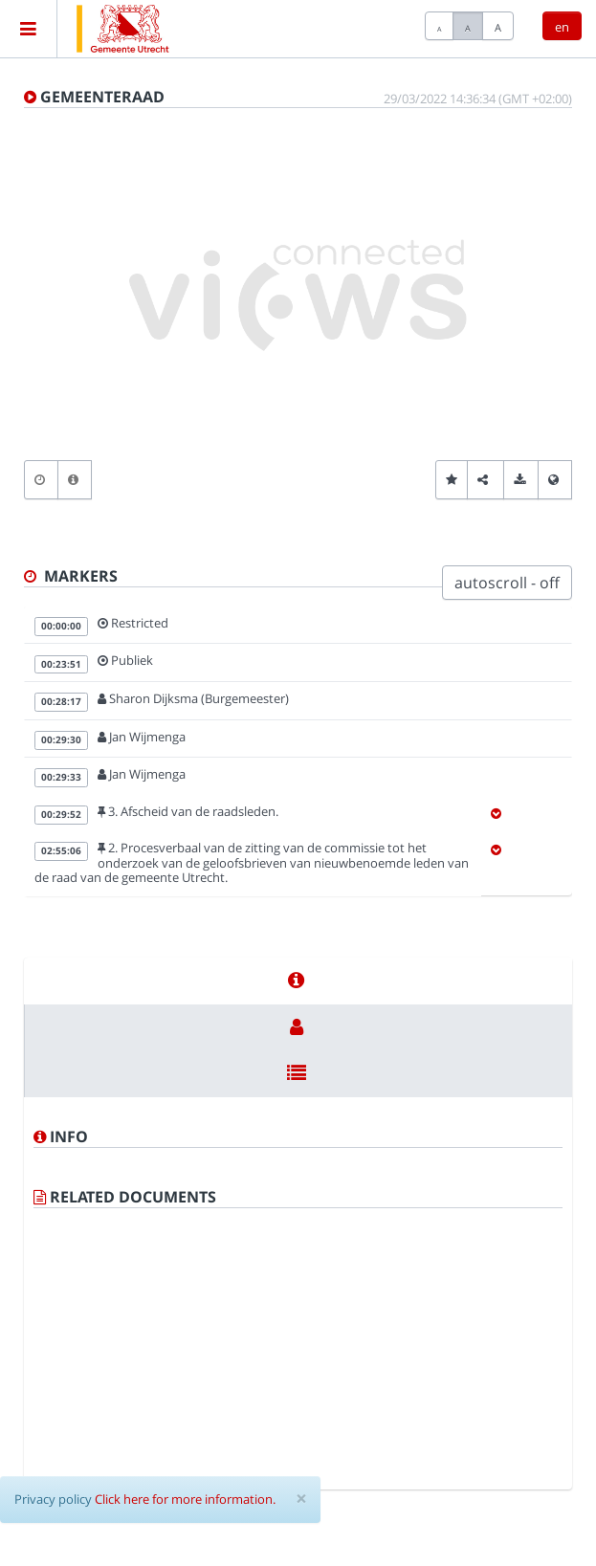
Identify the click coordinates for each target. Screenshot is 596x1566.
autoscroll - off (507, 582)
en (562, 26)
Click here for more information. (185, 1499)
